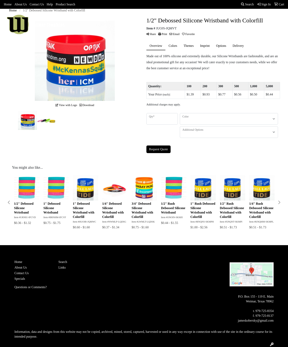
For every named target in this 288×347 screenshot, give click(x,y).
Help (50, 4)
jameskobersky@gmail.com (256, 320)
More (230, 17)
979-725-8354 (264, 311)
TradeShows (196, 17)
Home (8, 4)
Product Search (65, 4)
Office (177, 17)
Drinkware (159, 17)
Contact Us (37, 4)
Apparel (128, 17)
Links (62, 267)
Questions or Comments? (30, 287)
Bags (143, 17)
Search (247, 4)
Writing (215, 17)
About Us (20, 4)
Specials (19, 278)
